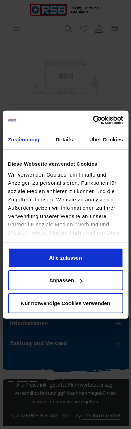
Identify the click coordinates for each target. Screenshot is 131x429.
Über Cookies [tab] (106, 139)
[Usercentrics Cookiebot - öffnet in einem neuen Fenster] (93, 120)
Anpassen (65, 280)
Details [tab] (64, 139)
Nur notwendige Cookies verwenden (65, 303)
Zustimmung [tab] (23, 139)
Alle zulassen (65, 257)
